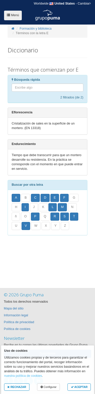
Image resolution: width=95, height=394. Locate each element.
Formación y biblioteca (36, 28)
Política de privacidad (19, 322)
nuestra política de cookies (23, 376)
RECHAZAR (16, 386)
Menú (13, 15)
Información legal (16, 315)
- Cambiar (62, 3)
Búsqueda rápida (26, 79)
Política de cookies (17, 329)
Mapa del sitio (14, 308)
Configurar (48, 386)
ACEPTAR (79, 386)
